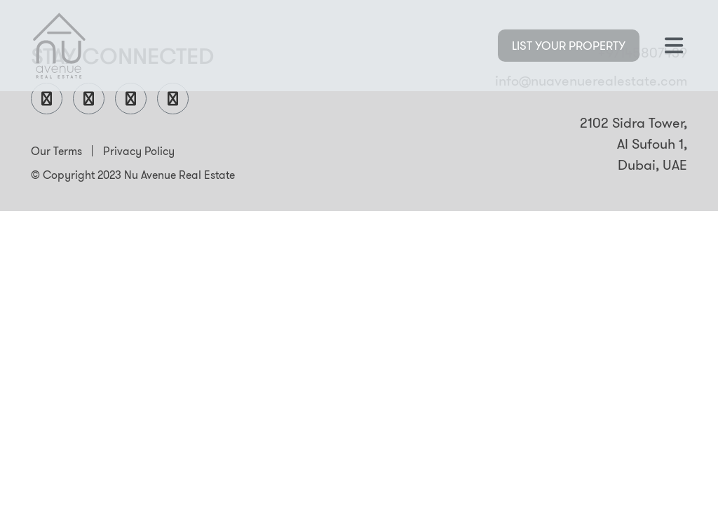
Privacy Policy (139, 151)
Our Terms (56, 151)
